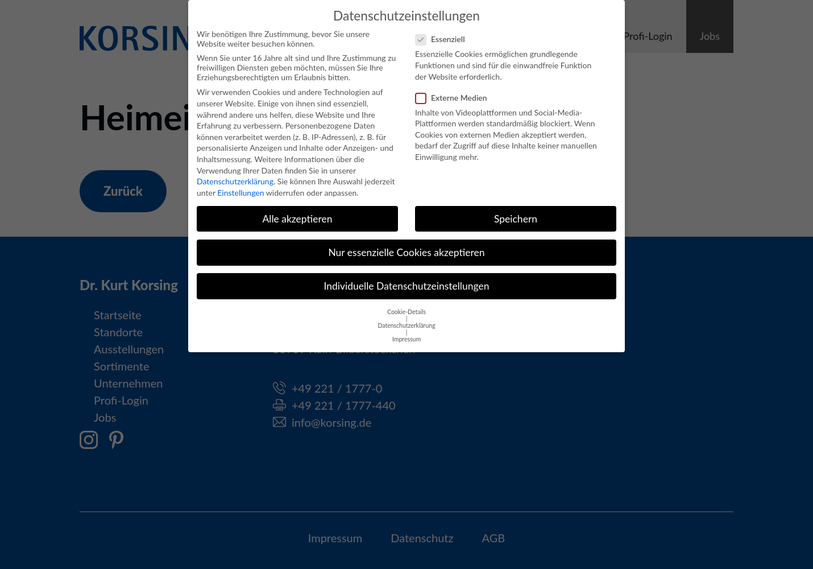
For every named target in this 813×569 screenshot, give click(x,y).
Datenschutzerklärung (235, 174)
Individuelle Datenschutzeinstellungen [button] (407, 278)
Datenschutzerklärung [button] (406, 318)
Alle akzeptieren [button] (297, 211)
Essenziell (443, 32)
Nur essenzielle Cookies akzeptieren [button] (406, 245)
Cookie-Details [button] (406, 305)
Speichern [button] (515, 211)
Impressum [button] (406, 332)
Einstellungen (240, 185)
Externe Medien (455, 90)
